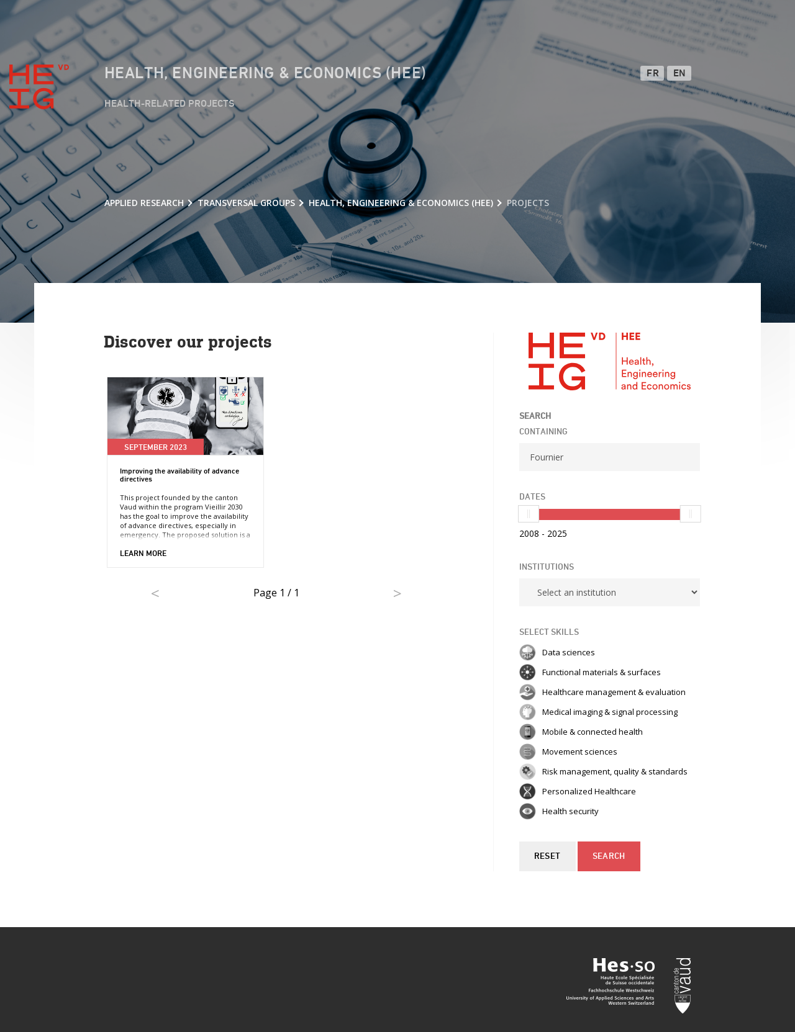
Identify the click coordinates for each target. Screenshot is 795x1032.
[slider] (528, 514)
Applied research (144, 203)
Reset (547, 856)
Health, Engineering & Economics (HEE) (265, 74)
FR (653, 74)
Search (609, 856)
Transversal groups (246, 203)
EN (679, 74)
